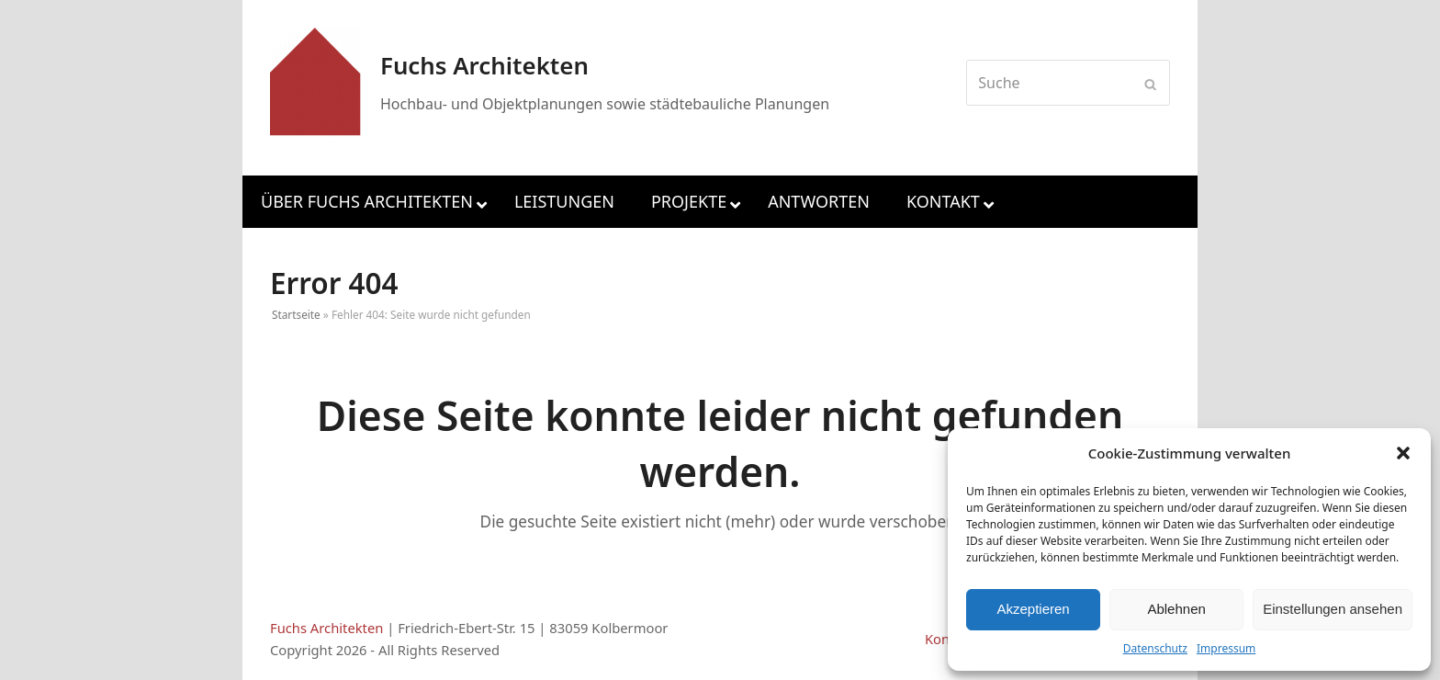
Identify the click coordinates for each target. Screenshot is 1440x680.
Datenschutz (1155, 648)
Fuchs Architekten (326, 627)
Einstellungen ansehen (1332, 609)
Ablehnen (1176, 609)
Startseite (296, 314)
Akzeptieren (1032, 609)
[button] (1403, 453)
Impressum (1226, 648)
